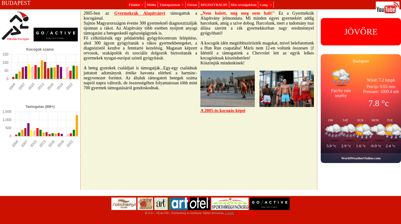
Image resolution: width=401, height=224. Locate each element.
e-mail (229, 213)
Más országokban (244, 5)
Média (151, 5)
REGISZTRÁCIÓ (214, 5)
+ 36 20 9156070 (245, 213)
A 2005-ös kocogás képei (222, 110)
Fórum (192, 5)
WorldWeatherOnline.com (360, 158)
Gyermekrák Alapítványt (140, 13)
